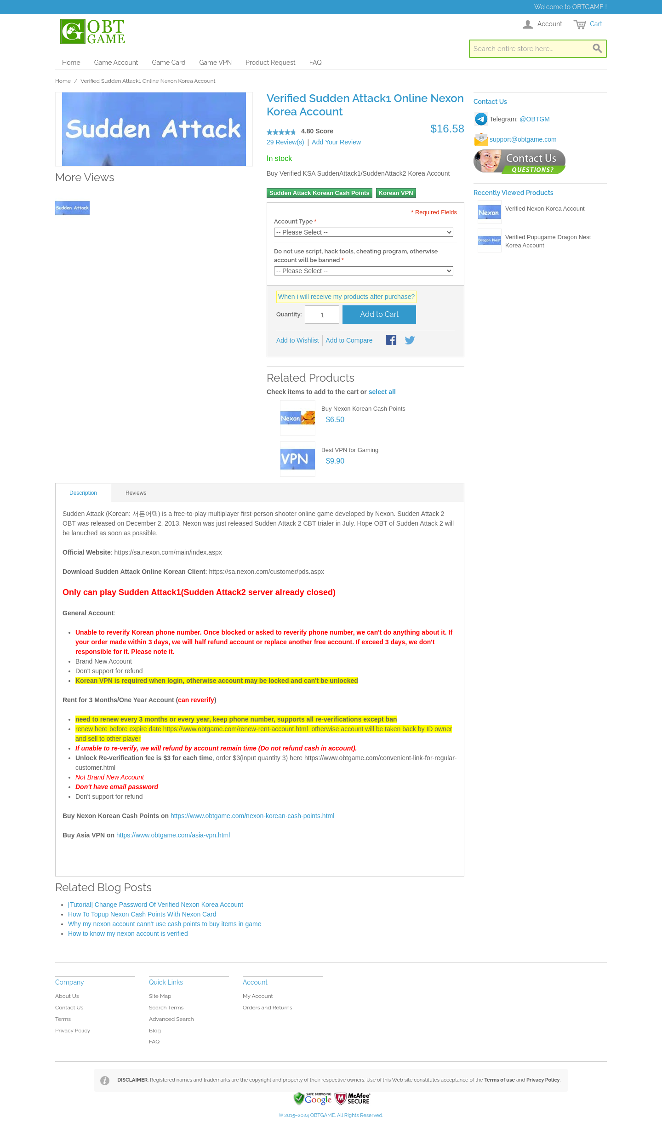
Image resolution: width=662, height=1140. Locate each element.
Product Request (270, 62)
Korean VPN (396, 192)
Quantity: (289, 314)
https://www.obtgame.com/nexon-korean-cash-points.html (252, 815)
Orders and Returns (267, 1007)
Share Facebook (392, 341)
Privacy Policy (72, 1030)
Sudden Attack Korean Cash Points (319, 192)
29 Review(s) (285, 142)
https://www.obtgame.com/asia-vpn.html (173, 835)
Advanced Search (171, 1019)
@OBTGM (534, 119)
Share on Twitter (411, 341)
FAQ (315, 62)
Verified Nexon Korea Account (545, 208)
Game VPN (215, 62)
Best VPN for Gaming (349, 450)
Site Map (160, 996)
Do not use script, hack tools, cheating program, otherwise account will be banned (356, 256)
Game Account (116, 62)
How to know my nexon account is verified (128, 933)
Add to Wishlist (297, 340)
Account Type (293, 221)
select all (382, 391)
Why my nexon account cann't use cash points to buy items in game (165, 924)
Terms (63, 1019)
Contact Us (69, 1007)
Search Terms (166, 1007)
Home (71, 62)
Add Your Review (336, 142)
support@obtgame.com (523, 139)
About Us (67, 996)
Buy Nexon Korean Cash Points (363, 408)
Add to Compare (349, 340)
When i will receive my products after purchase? (346, 296)
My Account (258, 996)
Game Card (168, 62)
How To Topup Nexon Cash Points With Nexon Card (142, 914)
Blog (155, 1030)
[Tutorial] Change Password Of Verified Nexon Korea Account (155, 904)
